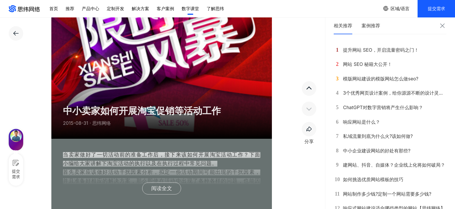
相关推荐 (343, 25)
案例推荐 (371, 25)
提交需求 (436, 8)
